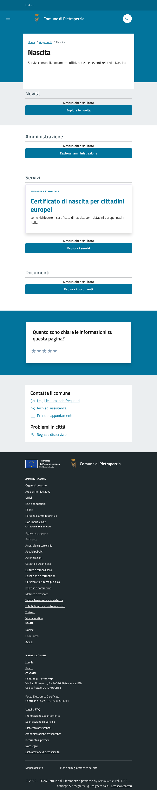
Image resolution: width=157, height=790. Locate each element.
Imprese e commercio (38, 588)
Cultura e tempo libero (38, 570)
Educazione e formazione (40, 576)
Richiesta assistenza (38, 728)
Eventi (29, 668)
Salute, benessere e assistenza (44, 600)
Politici (29, 509)
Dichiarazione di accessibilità (42, 752)
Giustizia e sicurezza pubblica (42, 582)
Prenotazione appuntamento (42, 715)
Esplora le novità (78, 110)
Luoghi (29, 662)
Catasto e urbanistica (38, 563)
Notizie (29, 630)
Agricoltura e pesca (36, 533)
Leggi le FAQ (32, 709)
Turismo (30, 612)
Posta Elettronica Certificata (42, 696)
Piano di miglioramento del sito (78, 767)
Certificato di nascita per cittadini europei (77, 205)
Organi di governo (36, 485)
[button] (30, 5)
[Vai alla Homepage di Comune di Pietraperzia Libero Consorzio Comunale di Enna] (60, 19)
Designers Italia (97, 786)
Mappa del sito (34, 767)
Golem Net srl (106, 781)
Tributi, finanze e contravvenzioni (45, 606)
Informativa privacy (37, 740)
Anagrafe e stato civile (45, 191)
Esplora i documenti (78, 289)
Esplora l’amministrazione (78, 153)
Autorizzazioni (33, 557)
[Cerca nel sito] (127, 18)
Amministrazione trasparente (43, 734)
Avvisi (29, 642)
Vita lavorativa (34, 618)
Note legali (31, 746)
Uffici (28, 497)
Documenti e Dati (35, 522)
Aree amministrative (37, 491)
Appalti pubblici (34, 551)
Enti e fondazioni (35, 503)
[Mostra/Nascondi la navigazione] (8, 18)
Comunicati (32, 636)
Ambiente (31, 539)
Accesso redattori (121, 786)
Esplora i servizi (78, 248)
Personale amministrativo (41, 515)
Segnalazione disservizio (40, 721)
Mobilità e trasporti (36, 594)
